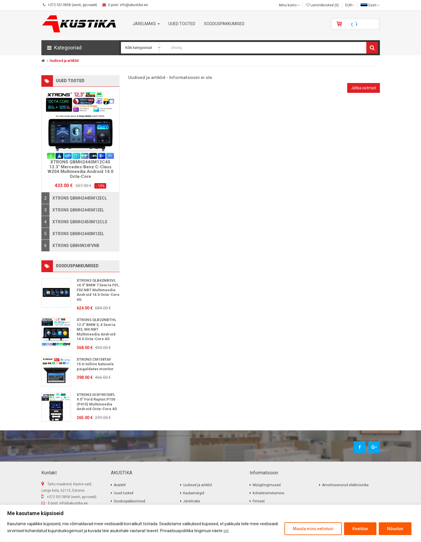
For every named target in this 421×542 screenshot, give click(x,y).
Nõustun (395, 528)
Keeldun (360, 528)
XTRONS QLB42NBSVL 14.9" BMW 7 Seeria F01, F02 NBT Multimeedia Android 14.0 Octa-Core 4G (98, 290)
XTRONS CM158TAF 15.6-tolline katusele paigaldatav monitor (95, 364)
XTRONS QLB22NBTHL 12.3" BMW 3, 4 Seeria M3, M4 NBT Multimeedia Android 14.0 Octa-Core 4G (96, 329)
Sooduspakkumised (129, 501)
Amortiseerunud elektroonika (345, 485)
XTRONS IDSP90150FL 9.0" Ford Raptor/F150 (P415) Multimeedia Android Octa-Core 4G (97, 401)
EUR (349, 5)
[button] (80, 47)
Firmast (259, 501)
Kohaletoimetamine (268, 493)
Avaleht (120, 485)
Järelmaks (191, 501)
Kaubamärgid (193, 493)
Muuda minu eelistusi (313, 528)
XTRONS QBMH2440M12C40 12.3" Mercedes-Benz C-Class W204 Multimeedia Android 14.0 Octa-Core (80, 169)
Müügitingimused (267, 485)
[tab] (80, 198)
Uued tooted (123, 493)
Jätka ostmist (363, 88)
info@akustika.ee (74, 503)
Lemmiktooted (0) (322, 5)
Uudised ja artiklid (63, 61)
